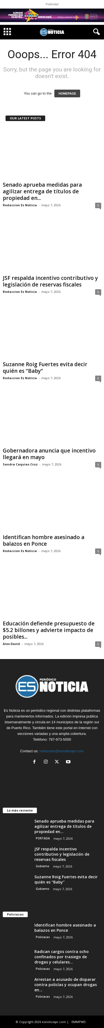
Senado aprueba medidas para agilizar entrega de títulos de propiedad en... (42, 191)
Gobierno (42, 866)
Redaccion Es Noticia (20, 205)
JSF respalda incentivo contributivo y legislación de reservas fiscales (50, 281)
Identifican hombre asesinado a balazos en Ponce (43, 540)
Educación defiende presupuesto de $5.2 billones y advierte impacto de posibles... (49, 630)
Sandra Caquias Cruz (20, 464)
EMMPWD (79, 1022)
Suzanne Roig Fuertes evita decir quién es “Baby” (45, 367)
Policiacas (43, 937)
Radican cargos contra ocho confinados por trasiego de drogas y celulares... (61, 957)
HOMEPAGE (67, 93)
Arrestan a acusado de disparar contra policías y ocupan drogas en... (65, 984)
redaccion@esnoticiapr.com (61, 751)
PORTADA (43, 838)
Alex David (11, 644)
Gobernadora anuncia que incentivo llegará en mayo (49, 454)
